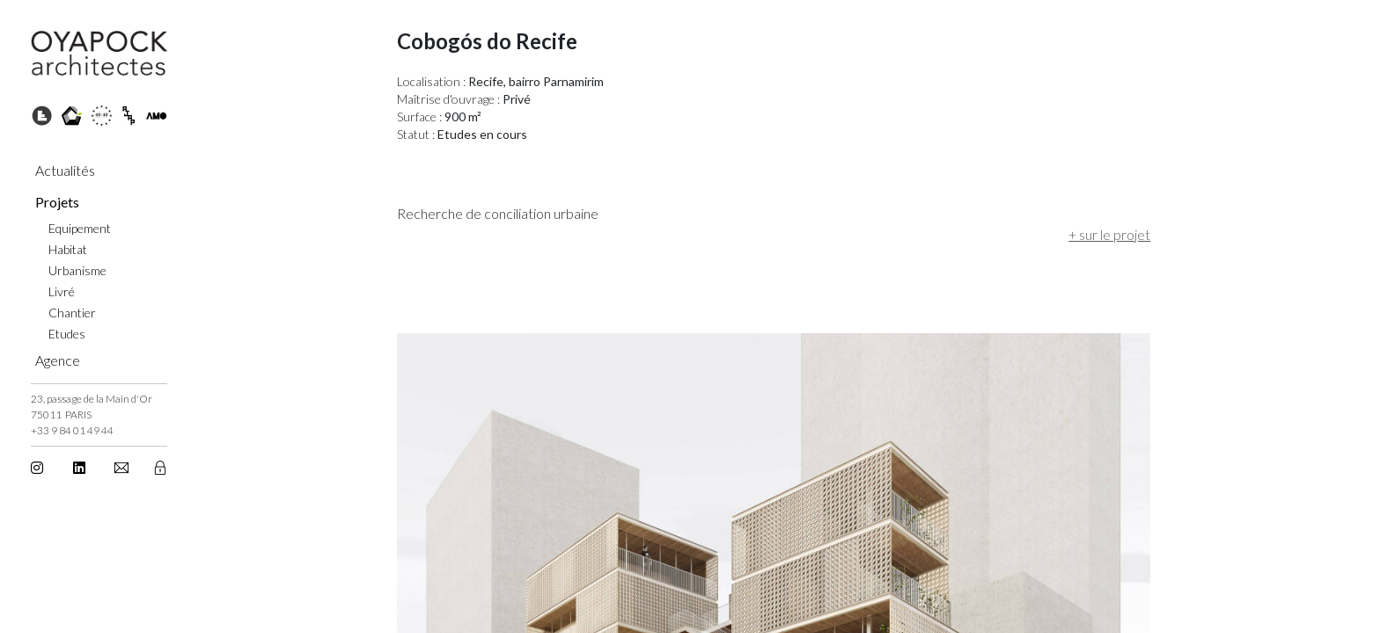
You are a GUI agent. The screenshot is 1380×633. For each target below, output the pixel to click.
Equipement (79, 228)
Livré (61, 291)
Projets (57, 201)
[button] (122, 468)
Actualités (65, 170)
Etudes (66, 333)
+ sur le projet (970, 234)
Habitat (67, 249)
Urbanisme (77, 270)
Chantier (72, 312)
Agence (57, 360)
